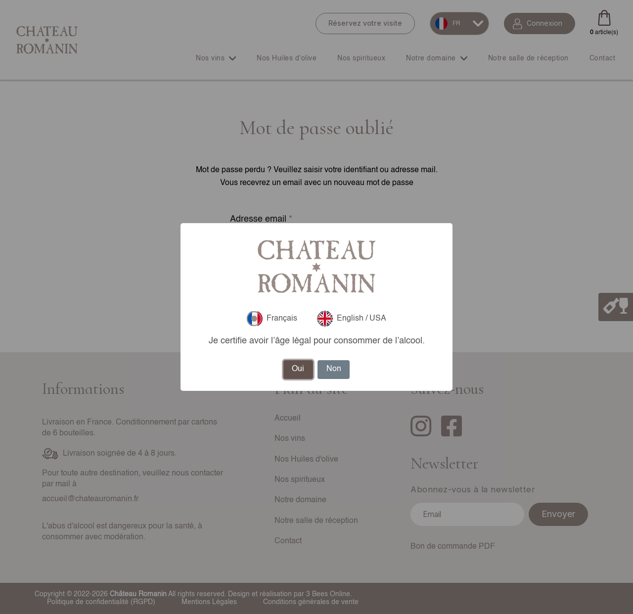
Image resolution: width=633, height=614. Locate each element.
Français (272, 318)
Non (333, 369)
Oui (298, 369)
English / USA (351, 318)
